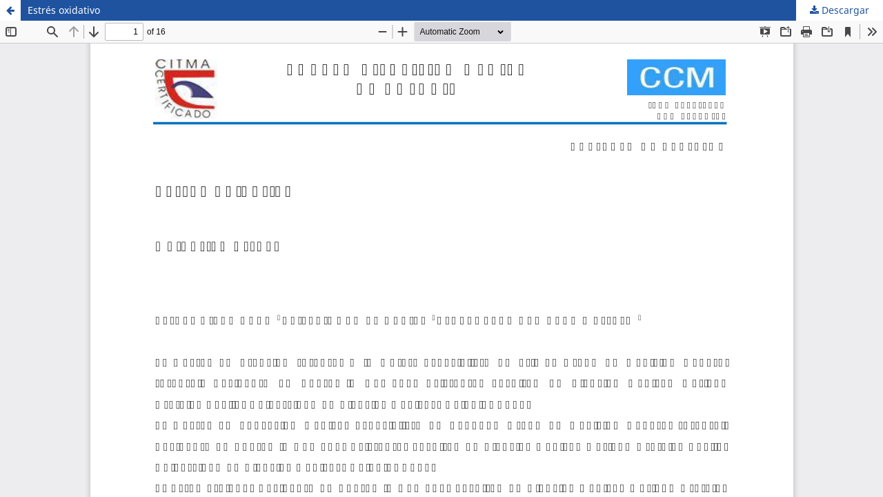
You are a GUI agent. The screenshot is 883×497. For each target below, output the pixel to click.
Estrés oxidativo (64, 10)
